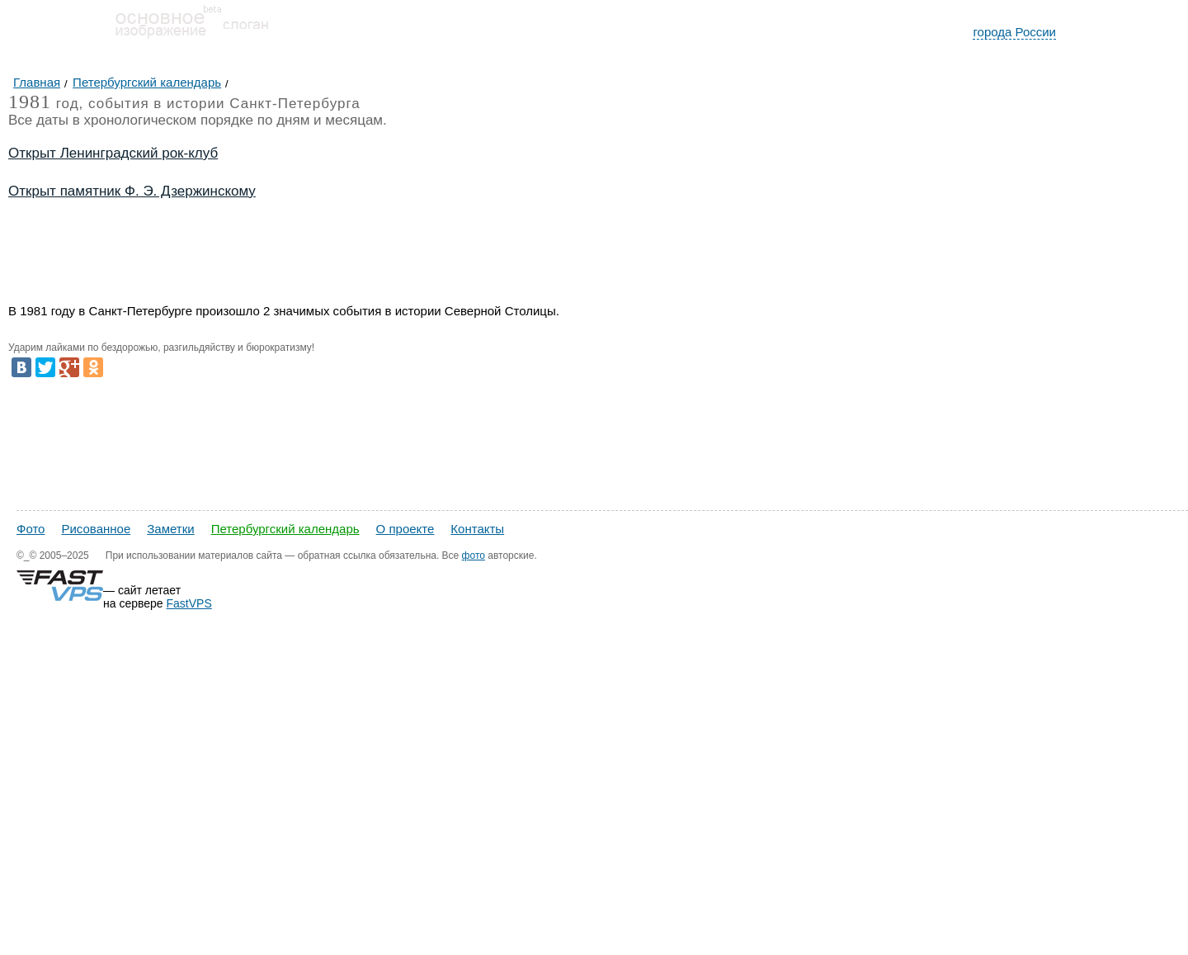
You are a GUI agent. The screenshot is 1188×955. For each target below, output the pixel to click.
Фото (30, 529)
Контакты (477, 529)
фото (473, 555)
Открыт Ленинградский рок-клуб (113, 153)
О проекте (405, 529)
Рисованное (95, 529)
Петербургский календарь (285, 529)
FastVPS (189, 603)
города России (1014, 32)
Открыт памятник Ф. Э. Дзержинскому (132, 191)
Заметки (170, 529)
